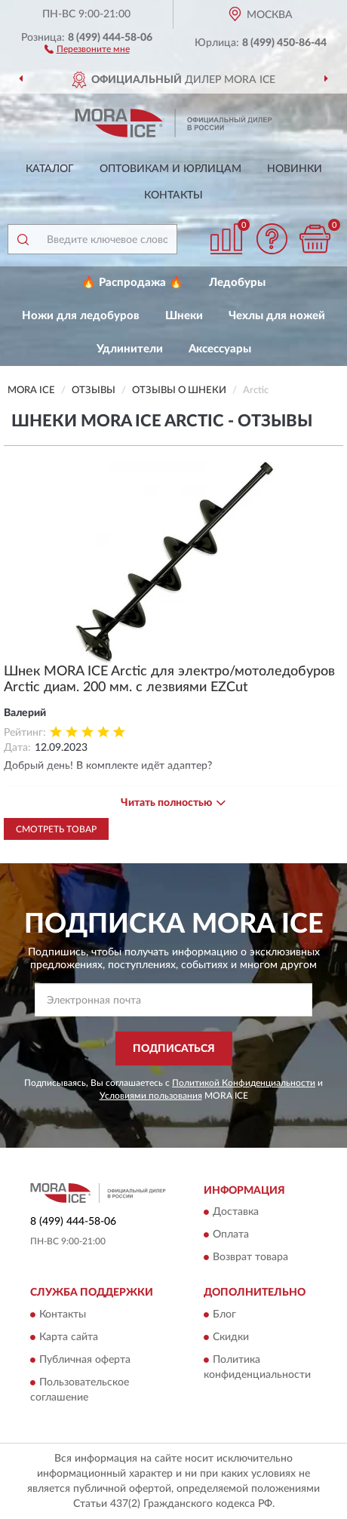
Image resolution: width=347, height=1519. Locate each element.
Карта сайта (68, 1337)
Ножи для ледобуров (81, 315)
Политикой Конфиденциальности (243, 1082)
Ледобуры (237, 282)
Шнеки (184, 315)
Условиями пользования (151, 1095)
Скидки (231, 1337)
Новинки (294, 169)
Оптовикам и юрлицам (170, 169)
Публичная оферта (85, 1359)
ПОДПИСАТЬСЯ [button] (174, 1049)
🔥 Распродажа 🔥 (132, 282)
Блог (224, 1314)
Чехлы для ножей (277, 315)
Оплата (231, 1235)
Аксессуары (220, 349)
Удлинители (130, 349)
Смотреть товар (56, 829)
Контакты (173, 195)
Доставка (236, 1212)
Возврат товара (250, 1258)
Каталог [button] (50, 169)
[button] (87, 48)
